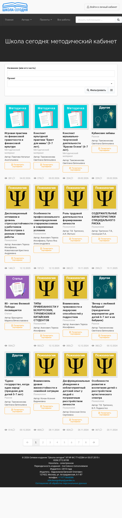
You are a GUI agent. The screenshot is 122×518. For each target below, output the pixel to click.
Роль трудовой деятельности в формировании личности (73, 218)
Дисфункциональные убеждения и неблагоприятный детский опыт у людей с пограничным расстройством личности (75, 392)
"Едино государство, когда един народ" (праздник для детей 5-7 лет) (17, 387)
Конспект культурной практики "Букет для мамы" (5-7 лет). (44, 140)
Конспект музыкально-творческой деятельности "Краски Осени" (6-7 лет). (75, 142)
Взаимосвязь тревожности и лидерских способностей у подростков (73, 310)
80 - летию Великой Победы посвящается (17, 307)
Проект (11, 78)
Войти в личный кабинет (102, 7)
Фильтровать (96, 90)
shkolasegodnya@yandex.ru (61, 480)
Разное (95, 136)
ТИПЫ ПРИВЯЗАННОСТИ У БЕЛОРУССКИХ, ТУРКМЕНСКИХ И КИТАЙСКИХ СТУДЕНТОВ (46, 312)
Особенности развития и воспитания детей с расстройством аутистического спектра (104, 389)
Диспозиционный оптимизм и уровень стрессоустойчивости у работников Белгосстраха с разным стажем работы (17, 225)
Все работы (63, 19)
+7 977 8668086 (66, 477)
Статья (8, 313)
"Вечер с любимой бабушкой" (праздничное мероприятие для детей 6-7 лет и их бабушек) (103, 312)
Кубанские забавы (103, 133)
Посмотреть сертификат (17, 165)
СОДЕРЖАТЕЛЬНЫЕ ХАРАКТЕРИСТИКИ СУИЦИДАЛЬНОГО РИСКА (104, 218)
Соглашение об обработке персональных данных (61, 483)
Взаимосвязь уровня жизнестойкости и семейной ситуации (46, 386)
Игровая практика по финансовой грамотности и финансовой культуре (16, 140)
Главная (9, 19)
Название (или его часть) (21, 68)
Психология (11, 240)
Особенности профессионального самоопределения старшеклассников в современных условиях (46, 222)
